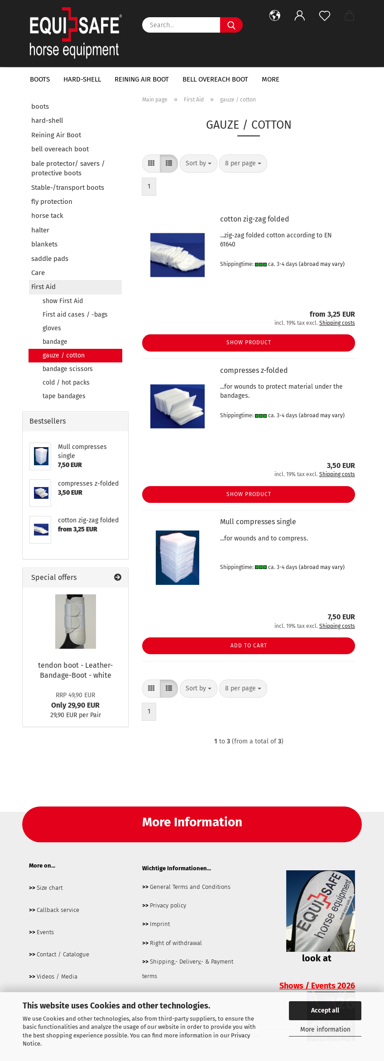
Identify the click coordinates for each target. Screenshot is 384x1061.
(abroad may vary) (322, 264)
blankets (44, 244)
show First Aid (63, 301)
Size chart (49, 887)
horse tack (47, 216)
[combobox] (198, 163)
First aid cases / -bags (75, 314)
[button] (274, 16)
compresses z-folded (254, 370)
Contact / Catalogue (63, 954)
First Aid (43, 287)
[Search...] (231, 25)
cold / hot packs (66, 382)
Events (45, 932)
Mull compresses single (258, 521)
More (270, 79)
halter (40, 230)
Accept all (325, 1010)
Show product (248, 342)
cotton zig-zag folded (254, 219)
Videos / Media (57, 976)
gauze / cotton (64, 355)
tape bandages (64, 396)
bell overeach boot (215, 79)
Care (38, 273)
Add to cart (248, 645)
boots (40, 79)
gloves (52, 328)
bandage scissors (68, 369)
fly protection (51, 202)
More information (325, 1029)
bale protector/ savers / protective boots (68, 168)
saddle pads (49, 259)
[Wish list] (324, 16)
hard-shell (82, 79)
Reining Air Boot (142, 79)
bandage (55, 342)
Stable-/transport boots (67, 187)
